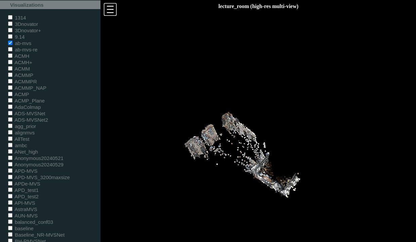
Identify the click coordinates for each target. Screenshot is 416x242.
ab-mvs (19, 43)
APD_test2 (23, 196)
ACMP (18, 94)
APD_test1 (23, 190)
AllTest (18, 139)
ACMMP (20, 75)
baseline (21, 228)
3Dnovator (23, 24)
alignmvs (21, 132)
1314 (17, 18)
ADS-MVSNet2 (28, 120)
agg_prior (22, 126)
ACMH (18, 56)
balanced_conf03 (30, 222)
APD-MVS (22, 171)
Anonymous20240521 (36, 158)
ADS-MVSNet (26, 113)
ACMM (19, 69)
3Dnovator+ (24, 30)
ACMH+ (20, 62)
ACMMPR (22, 81)
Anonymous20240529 (36, 164)
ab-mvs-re (22, 49)
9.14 (16, 37)
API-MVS (21, 203)
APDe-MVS (24, 184)
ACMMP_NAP (27, 88)
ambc (17, 145)
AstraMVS (22, 209)
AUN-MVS (23, 215)
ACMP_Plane (26, 101)
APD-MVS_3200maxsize (39, 177)
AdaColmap (24, 107)
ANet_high (23, 152)
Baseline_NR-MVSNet (36, 235)
